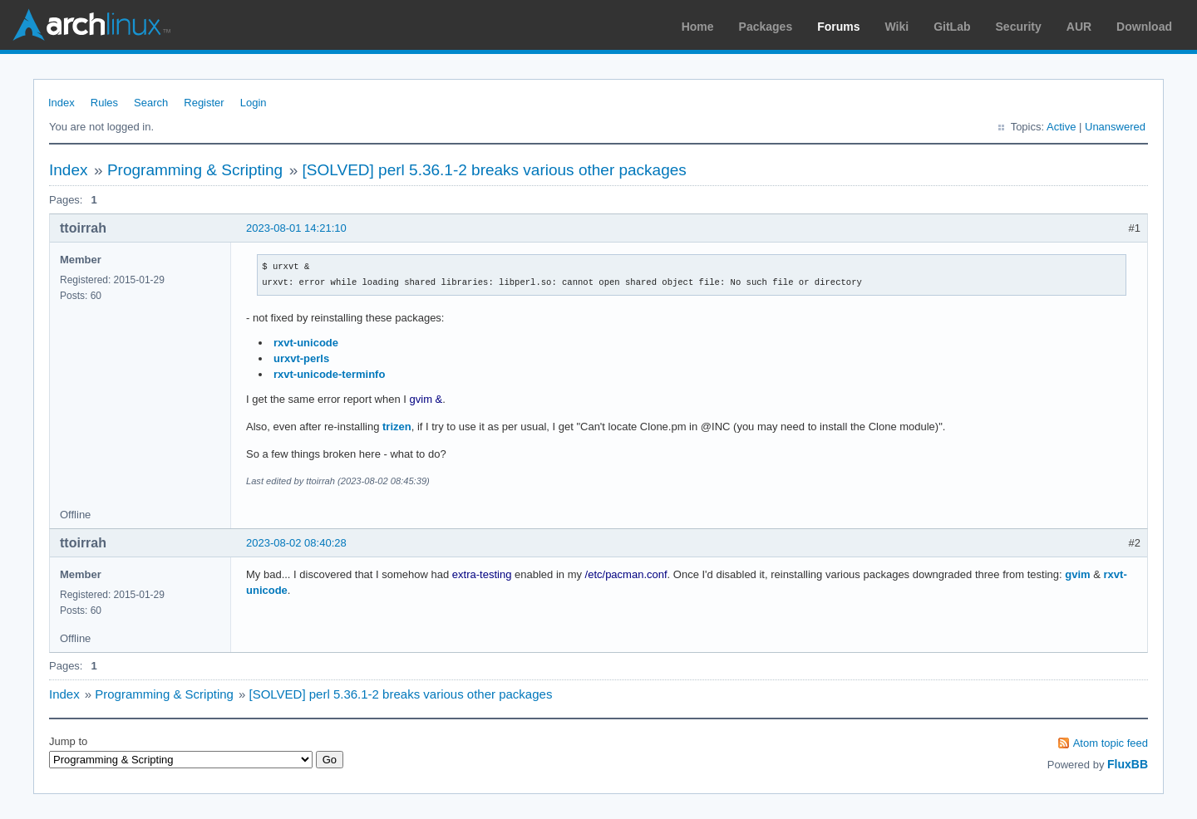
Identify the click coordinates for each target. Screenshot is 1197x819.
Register (204, 102)
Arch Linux (91, 25)
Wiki (897, 26)
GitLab (951, 26)
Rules (104, 102)
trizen (396, 426)
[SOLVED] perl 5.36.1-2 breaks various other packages (495, 170)
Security (1019, 26)
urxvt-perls (301, 358)
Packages (766, 26)
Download (1144, 26)
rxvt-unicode (305, 342)
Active (1061, 126)
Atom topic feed (1110, 743)
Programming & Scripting (195, 170)
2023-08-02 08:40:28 (296, 543)
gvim (1077, 574)
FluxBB (1127, 764)
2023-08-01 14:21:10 (296, 228)
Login (253, 102)
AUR (1078, 26)
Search (151, 102)
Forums (838, 26)
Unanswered (1115, 126)
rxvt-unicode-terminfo (329, 374)
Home (698, 26)
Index (61, 102)
